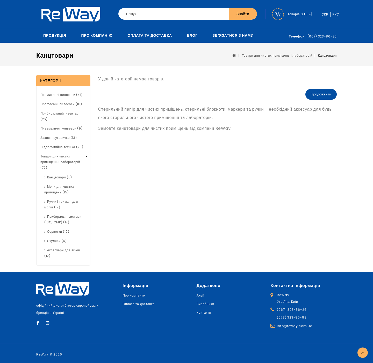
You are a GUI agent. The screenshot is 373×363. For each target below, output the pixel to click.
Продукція (54, 35)
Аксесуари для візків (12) (62, 253)
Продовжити (321, 94)
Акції (200, 295)
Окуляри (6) (57, 241)
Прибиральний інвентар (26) (59, 116)
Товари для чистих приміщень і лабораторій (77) (60, 162)
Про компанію (96, 35)
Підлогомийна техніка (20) (61, 147)
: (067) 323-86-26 (313, 36)
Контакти (204, 312)
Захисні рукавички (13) (58, 137)
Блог (192, 35)
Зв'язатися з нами (233, 35)
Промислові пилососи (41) (61, 95)
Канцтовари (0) (59, 177)
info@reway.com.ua (295, 326)
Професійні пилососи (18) (61, 104)
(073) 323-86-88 (291, 317)
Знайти (242, 14)
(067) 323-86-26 (291, 309)
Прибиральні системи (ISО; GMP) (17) (63, 219)
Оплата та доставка (149, 35)
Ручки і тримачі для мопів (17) (61, 204)
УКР (325, 14)
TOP (362, 352)
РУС (335, 14)
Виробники (205, 304)
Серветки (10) (58, 231)
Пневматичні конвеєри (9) (61, 128)
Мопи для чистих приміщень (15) (59, 189)
